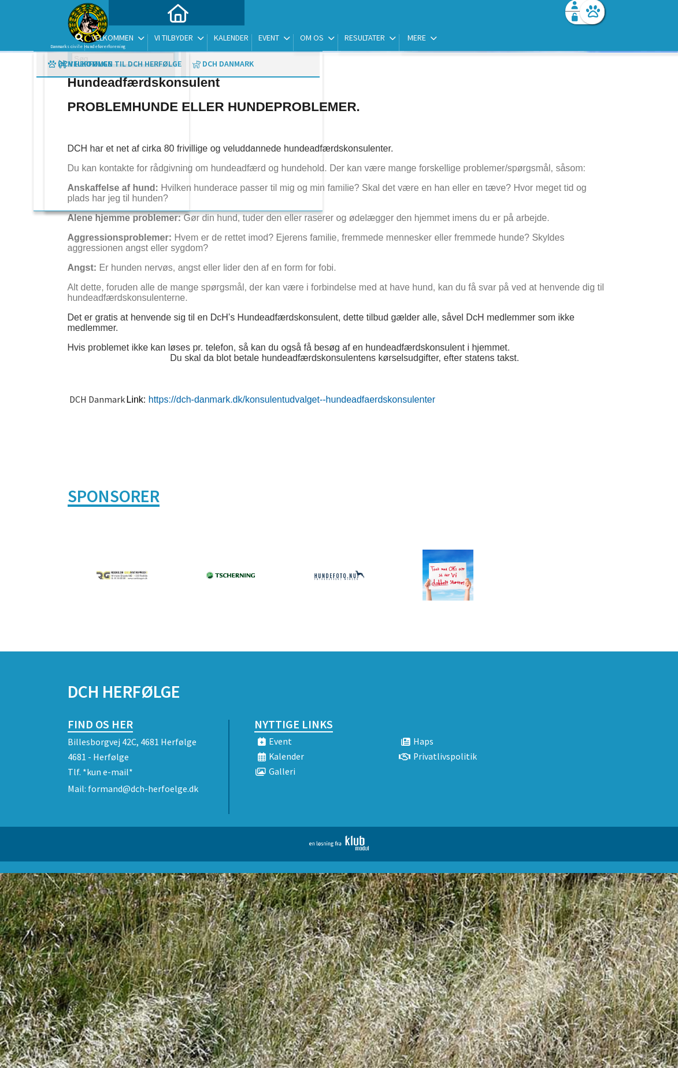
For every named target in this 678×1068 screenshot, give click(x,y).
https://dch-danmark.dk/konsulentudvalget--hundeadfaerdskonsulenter (292, 399)
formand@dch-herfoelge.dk (143, 788)
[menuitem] (140, 39)
